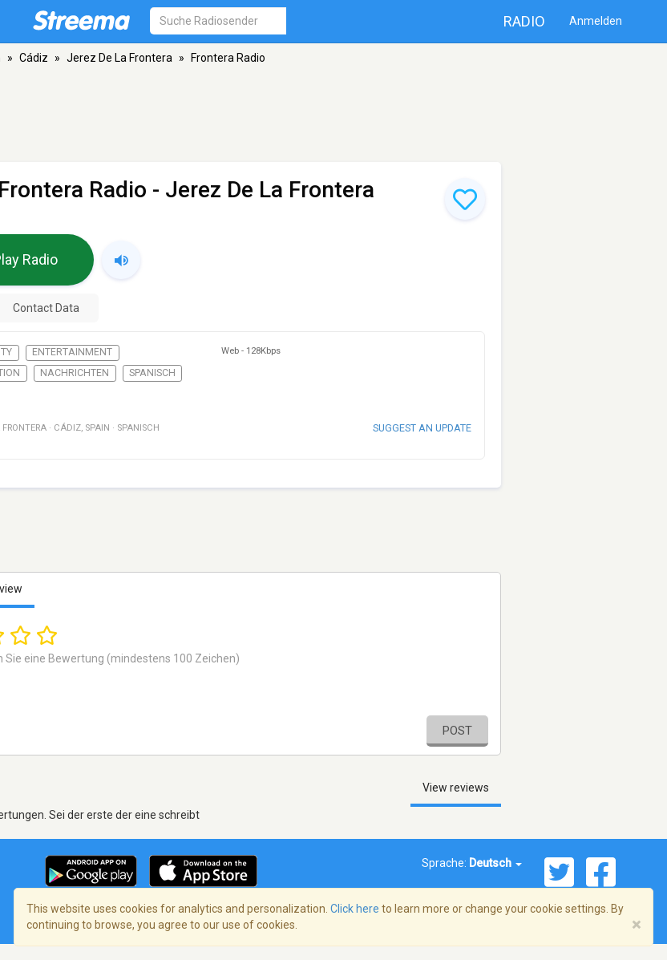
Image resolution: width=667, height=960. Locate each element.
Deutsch (495, 863)
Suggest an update (422, 428)
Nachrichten (74, 373)
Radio (524, 21)
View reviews (455, 787)
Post (457, 730)
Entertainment (72, 352)
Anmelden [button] (595, 20)
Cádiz (33, 57)
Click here (354, 908)
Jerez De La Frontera (119, 57)
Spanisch (152, 373)
